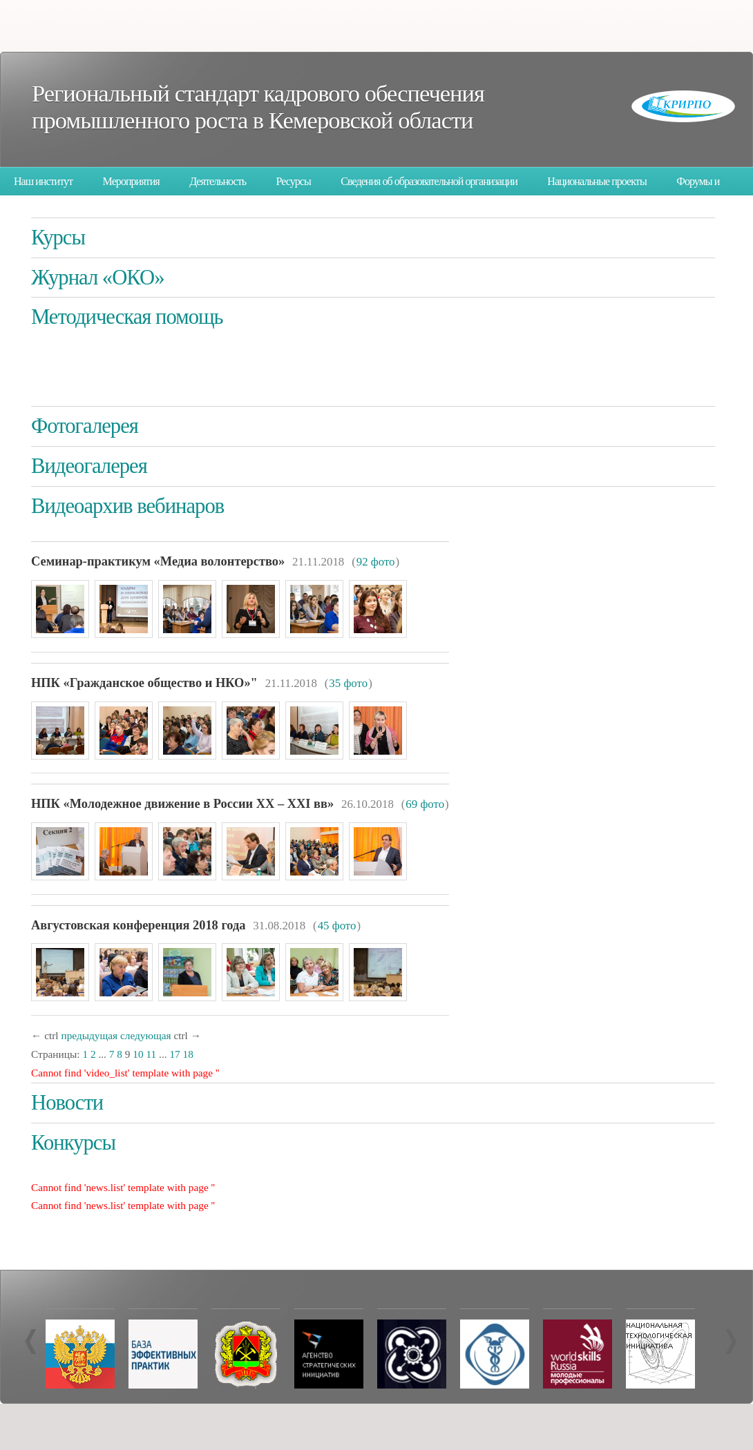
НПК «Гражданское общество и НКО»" (144, 683)
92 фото (375, 561)
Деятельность (217, 181)
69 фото (425, 804)
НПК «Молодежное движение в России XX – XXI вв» (182, 804)
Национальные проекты (596, 181)
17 (174, 1054)
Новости (67, 1102)
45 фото (337, 925)
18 (188, 1054)
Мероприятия (131, 181)
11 (151, 1054)
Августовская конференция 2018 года (138, 925)
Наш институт (43, 181)
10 (138, 1054)
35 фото (348, 683)
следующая (145, 1035)
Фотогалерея (84, 426)
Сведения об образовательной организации (429, 181)
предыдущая (89, 1035)
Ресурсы (293, 181)
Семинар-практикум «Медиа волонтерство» (158, 561)
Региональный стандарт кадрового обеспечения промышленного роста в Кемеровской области (258, 106)
